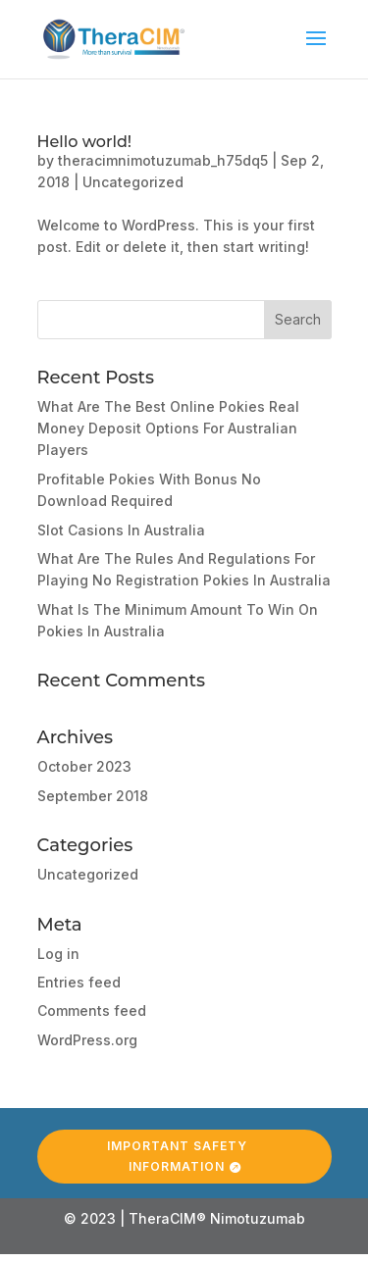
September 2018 (92, 795)
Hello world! (84, 141)
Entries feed (79, 982)
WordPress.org (87, 1040)
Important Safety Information (177, 1150)
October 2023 (84, 766)
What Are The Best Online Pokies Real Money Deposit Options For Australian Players (168, 428)
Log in (58, 953)
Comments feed (91, 1010)
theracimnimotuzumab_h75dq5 (163, 160)
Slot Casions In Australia (121, 530)
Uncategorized (133, 182)
